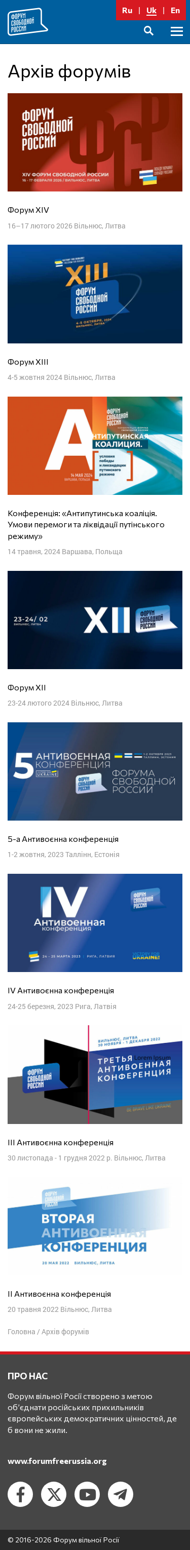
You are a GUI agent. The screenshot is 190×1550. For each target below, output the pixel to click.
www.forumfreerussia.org (57, 1460)
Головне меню (177, 43)
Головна (21, 1331)
